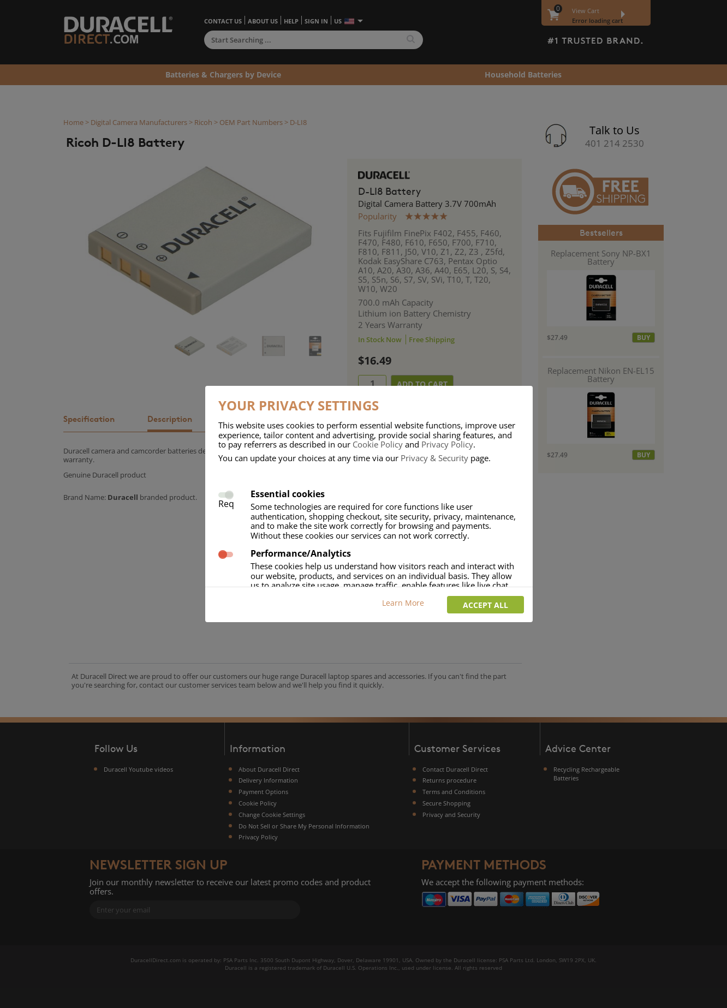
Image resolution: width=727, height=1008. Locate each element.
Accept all (485, 605)
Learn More (403, 603)
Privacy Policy (447, 444)
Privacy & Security (434, 457)
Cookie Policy (378, 444)
